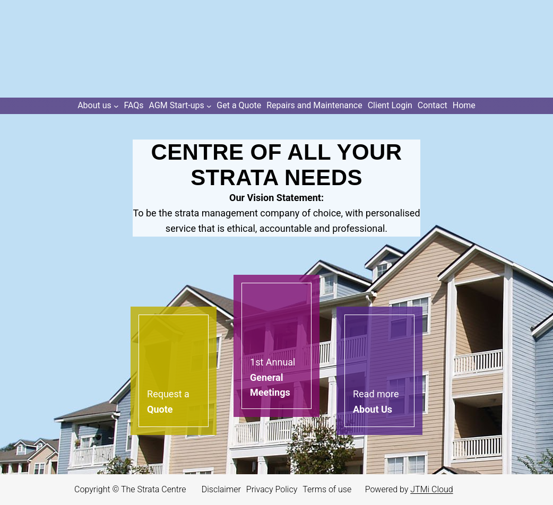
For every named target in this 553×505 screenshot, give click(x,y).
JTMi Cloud (431, 489)
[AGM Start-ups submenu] (180, 106)
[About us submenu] (97, 106)
